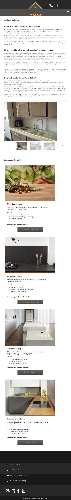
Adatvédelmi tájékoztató (30, 498)
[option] (35, 121)
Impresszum (43, 498)
